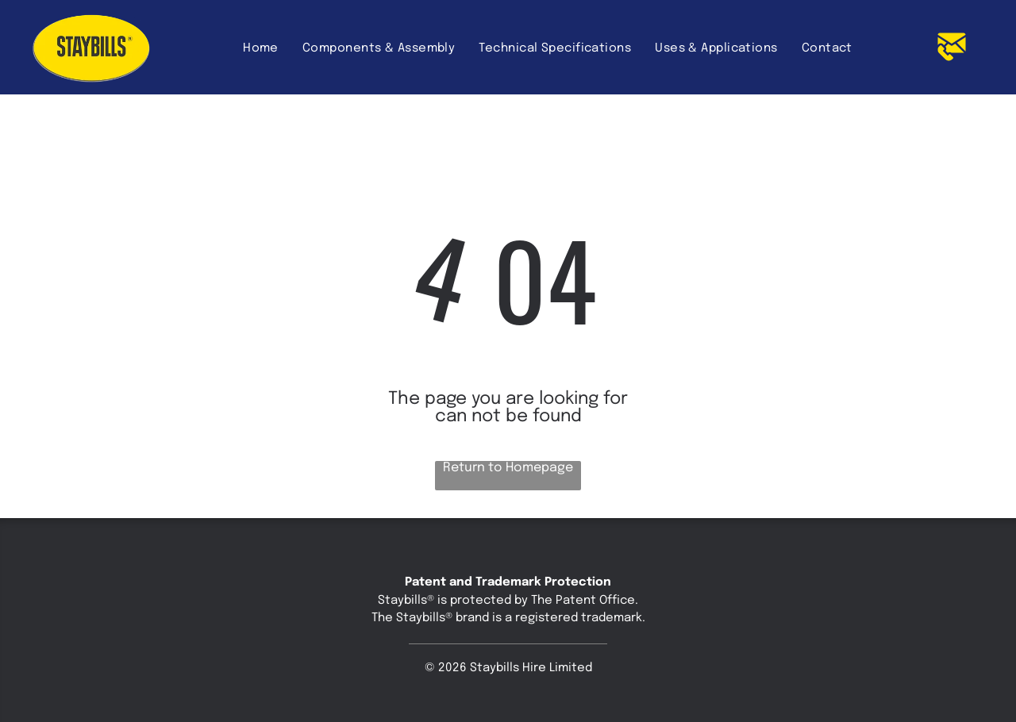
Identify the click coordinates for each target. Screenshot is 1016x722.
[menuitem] (261, 48)
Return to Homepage (508, 467)
